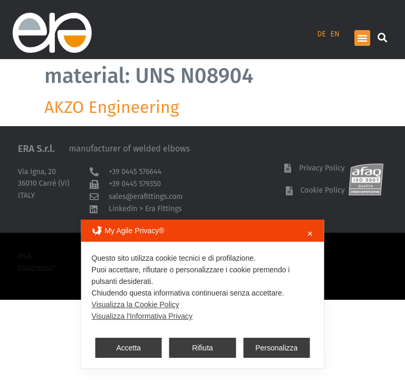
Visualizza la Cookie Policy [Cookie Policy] (135, 304)
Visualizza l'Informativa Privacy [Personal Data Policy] (142, 316)
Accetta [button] (128, 348)
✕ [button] (310, 234)
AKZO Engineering (111, 107)
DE (321, 34)
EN (335, 34)
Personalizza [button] (276, 348)
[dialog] (202, 294)
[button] (362, 38)
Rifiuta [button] (202, 348)
